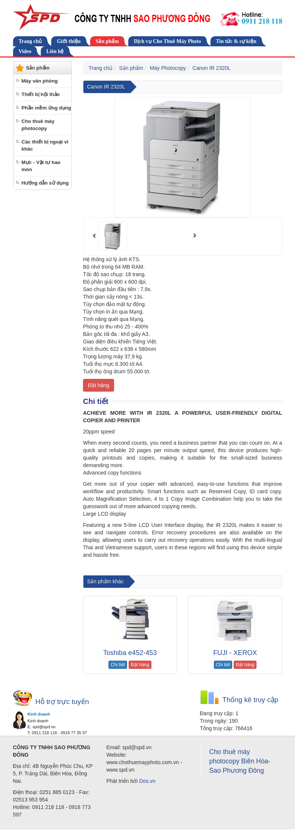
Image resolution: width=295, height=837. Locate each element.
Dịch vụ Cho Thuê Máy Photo (167, 41)
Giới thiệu (68, 41)
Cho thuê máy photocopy (38, 124)
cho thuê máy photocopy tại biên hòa (119, 568)
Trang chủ (30, 41)
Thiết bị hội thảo (41, 94)
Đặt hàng (98, 385)
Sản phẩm (107, 41)
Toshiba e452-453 (130, 653)
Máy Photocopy (168, 68)
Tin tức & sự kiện (236, 41)
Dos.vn (147, 781)
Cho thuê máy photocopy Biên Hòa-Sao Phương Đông (239, 761)
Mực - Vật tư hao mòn (41, 166)
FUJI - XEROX (235, 653)
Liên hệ (55, 51)
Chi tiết (118, 664)
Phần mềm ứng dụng (46, 108)
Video (25, 51)
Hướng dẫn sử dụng (45, 183)
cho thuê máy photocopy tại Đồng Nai (195, 568)
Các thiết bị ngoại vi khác (45, 145)
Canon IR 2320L (212, 68)
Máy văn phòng (40, 81)
